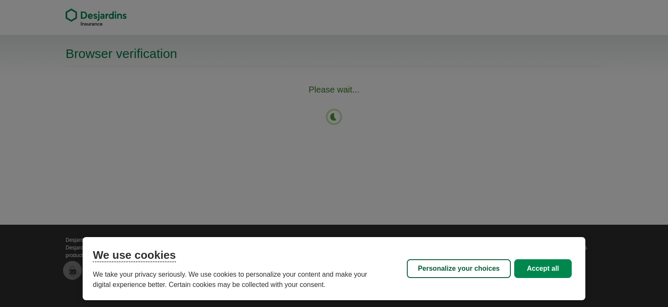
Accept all (543, 268)
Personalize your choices (459, 268)
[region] (334, 268)
